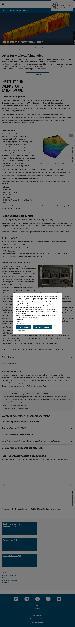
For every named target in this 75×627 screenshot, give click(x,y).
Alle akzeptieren (23, 327)
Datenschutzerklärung (29, 317)
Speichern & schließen (42, 327)
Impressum (20, 330)
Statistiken (20, 323)
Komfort (19, 321)
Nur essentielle (21, 320)
